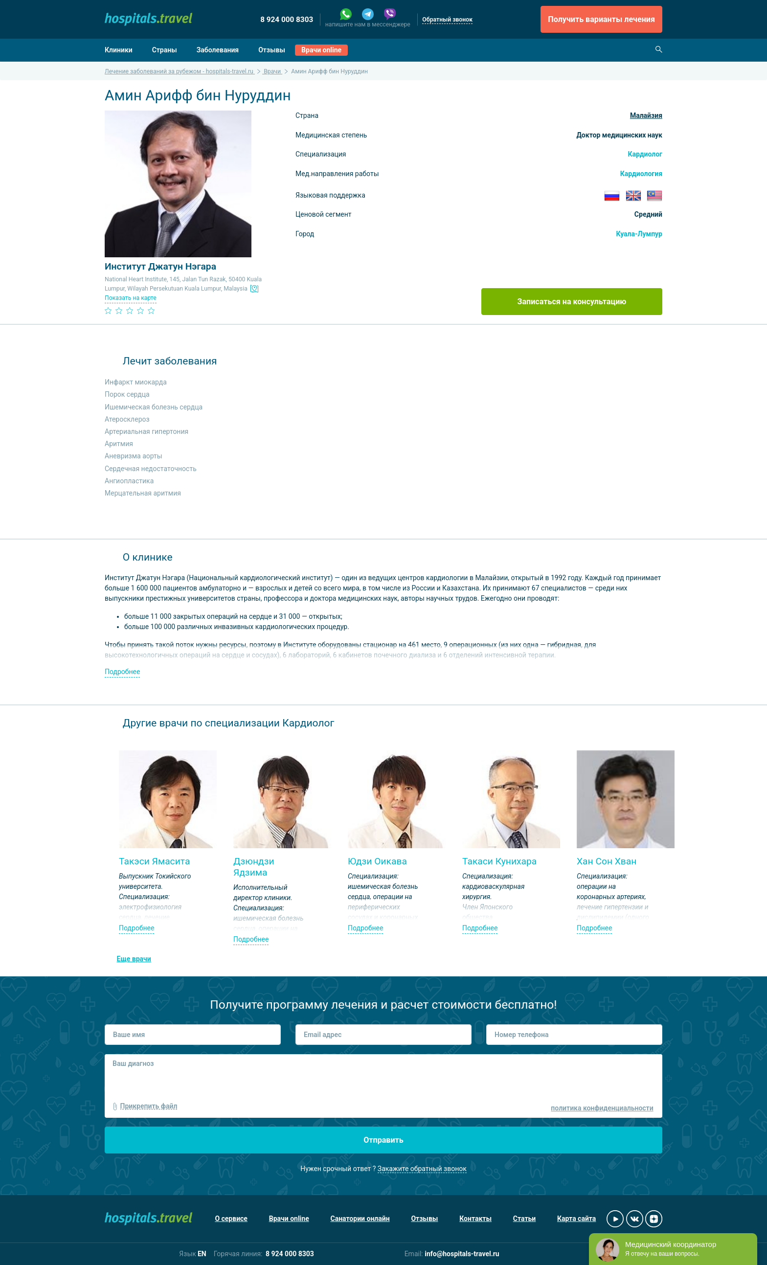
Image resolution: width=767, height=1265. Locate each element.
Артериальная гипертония (146, 431)
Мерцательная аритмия (143, 493)
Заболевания (218, 50)
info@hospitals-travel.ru (462, 1254)
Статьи (524, 1218)
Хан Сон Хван (606, 861)
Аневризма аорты (133, 456)
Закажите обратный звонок (422, 1169)
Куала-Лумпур (639, 234)
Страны (164, 50)
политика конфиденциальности (602, 1108)
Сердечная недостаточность (151, 469)
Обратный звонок (447, 19)
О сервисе (231, 1218)
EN (202, 1254)
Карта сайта (576, 1218)
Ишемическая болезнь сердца (154, 407)
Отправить (383, 1140)
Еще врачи (134, 959)
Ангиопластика (129, 481)
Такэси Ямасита (154, 861)
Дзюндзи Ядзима (253, 867)
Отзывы (271, 50)
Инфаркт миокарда (136, 382)
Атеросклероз (127, 419)
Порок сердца (127, 394)
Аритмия (119, 444)
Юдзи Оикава (377, 861)
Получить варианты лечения (601, 19)
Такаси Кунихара (499, 861)
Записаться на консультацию (572, 301)
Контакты (475, 1218)
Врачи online (321, 50)
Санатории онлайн (360, 1218)
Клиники (119, 50)
